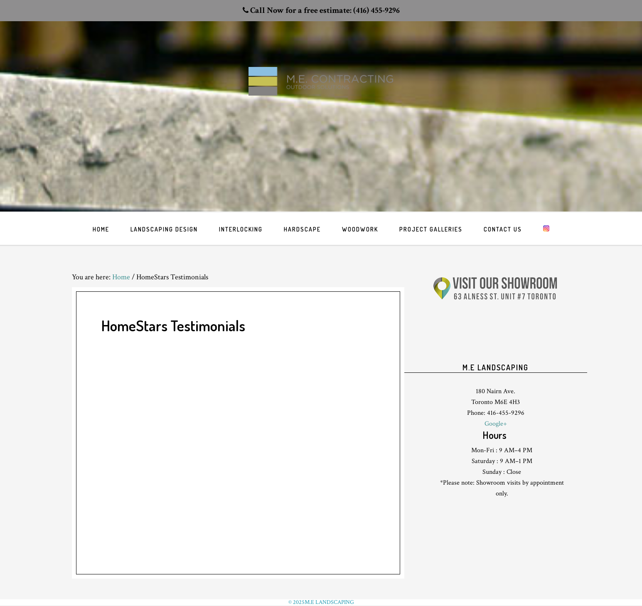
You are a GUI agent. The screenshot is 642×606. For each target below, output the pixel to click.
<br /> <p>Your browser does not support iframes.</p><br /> (495, 340)
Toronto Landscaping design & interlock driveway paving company (321, 96)
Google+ (496, 423)
